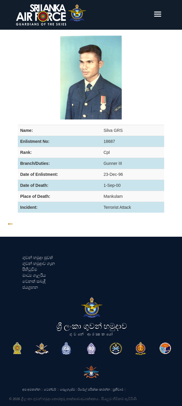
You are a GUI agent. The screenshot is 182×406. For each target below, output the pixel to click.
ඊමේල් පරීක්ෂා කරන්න (94, 389)
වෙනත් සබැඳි (33, 281)
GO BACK (29, 224)
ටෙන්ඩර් (50, 389)
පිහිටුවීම (29, 269)
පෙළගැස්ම (67, 389)
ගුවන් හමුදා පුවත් (37, 257)
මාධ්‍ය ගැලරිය (34, 275)
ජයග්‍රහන (30, 287)
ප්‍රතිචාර (118, 389)
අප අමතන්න (31, 389)
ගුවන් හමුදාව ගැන (38, 263)
